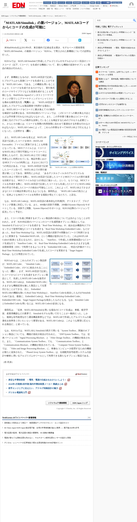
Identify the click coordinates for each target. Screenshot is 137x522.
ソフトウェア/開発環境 (18, 16)
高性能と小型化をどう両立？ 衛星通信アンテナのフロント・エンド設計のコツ (36, 423)
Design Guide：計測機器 (104, 160)
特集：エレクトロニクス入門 (106, 185)
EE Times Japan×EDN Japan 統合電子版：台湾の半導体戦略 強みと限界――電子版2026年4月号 (41, 428)
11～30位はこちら (130, 137)
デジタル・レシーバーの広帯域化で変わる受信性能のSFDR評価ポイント (33, 443)
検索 (135, 20)
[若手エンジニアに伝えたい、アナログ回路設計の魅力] (35, 388)
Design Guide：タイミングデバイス (108, 147)
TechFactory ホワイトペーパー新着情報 (19, 418)
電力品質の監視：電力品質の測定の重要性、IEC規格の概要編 (29, 433)
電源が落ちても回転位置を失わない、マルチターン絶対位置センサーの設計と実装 (37, 438)
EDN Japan (4, 16)
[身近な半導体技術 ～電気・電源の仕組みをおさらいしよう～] (39, 380)
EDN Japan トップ (80, 403)
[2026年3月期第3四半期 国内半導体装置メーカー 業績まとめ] (37, 384)
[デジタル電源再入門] (19, 392)
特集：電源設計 (101, 172)
